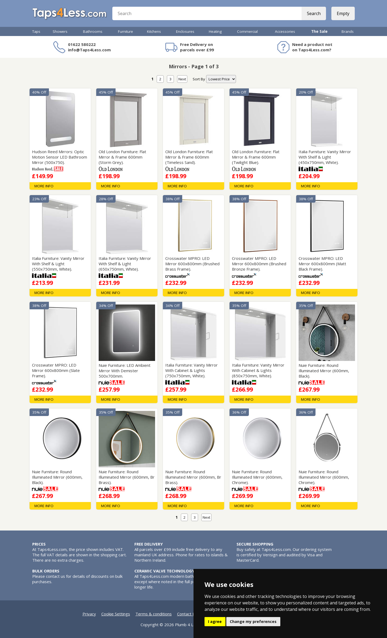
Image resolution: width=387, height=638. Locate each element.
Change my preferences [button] (253, 621)
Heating (215, 31)
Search (314, 13)
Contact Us (187, 614)
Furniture (125, 31)
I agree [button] (215, 621)
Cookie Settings (115, 614)
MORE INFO (43, 186)
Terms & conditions (153, 614)
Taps (36, 31)
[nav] (221, 79)
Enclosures (185, 31)
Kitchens (154, 31)
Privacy (89, 614)
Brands (348, 31)
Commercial (247, 31)
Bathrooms (92, 31)
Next (182, 79)
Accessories (285, 31)
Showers (60, 31)
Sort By (199, 79)
